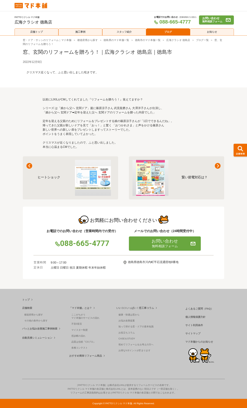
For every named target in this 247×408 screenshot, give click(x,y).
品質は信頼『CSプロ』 (83, 341)
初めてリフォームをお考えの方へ (136, 344)
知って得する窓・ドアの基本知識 (136, 326)
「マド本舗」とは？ (80, 307)
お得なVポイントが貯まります (134, 350)
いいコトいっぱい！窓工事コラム (135, 307)
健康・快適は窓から (128, 314)
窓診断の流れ (78, 336)
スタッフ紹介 (124, 31)
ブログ (168, 31)
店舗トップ (36, 31)
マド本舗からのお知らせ (199, 341)
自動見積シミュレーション (37, 337)
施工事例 (80, 31)
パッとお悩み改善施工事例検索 (39, 328)
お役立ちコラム (126, 332)
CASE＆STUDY (126, 338)
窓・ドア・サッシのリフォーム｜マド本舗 (47, 40)
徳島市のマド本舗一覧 (148, 40)
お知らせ (212, 31)
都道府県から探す (87, 40)
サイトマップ (192, 333)
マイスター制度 (79, 330)
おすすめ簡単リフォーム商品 (85, 355)
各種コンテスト (79, 347)
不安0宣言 (76, 323)
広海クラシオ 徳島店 (178, 40)
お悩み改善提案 (126, 320)
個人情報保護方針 (195, 316)
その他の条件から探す (36, 320)
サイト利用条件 (194, 325)
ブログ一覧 (202, 40)
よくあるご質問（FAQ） (199, 308)
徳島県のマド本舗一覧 (116, 40)
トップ (26, 299)
